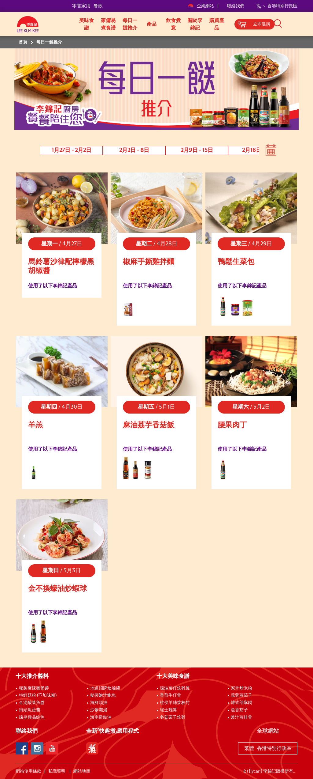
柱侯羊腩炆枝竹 (175, 703)
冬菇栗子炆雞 (173, 717)
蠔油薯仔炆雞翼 (175, 688)
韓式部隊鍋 (241, 703)
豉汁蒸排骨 (241, 717)
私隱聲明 (57, 771)
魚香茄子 (239, 710)
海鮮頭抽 (98, 703)
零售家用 (81, 6)
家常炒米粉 (241, 688)
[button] (300, 24)
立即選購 (261, 24)
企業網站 (201, 6)
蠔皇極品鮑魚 (32, 717)
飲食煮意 (173, 24)
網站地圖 (82, 771)
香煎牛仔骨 (170, 695)
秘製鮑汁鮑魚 (103, 695)
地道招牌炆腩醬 (105, 688)
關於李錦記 (195, 24)
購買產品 (216, 24)
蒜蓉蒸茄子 (241, 695)
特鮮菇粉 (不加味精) (38, 695)
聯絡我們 (235, 6)
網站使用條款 (28, 771)
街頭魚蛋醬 (29, 710)
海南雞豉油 (101, 717)
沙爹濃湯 (98, 710)
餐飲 (98, 6)
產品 (151, 24)
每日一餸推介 (130, 24)
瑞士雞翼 (168, 710)
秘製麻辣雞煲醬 (34, 688)
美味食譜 (86, 24)
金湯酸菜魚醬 (32, 703)
